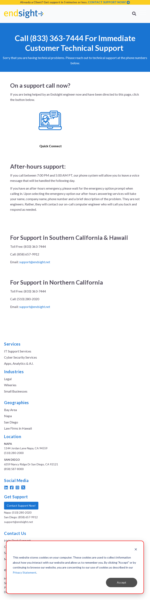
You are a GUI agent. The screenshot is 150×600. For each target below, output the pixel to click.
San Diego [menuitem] (11, 422)
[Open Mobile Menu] (142, 14)
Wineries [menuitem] (10, 385)
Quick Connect (50, 146)
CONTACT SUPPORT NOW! (107, 2)
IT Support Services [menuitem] (17, 351)
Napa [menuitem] (8, 416)
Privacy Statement (24, 572)
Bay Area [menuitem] (10, 410)
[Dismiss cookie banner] (135, 549)
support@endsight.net (34, 262)
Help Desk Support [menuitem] (17, 540)
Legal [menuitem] (8, 379)
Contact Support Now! (21, 505)
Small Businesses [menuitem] (15, 391)
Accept (121, 582)
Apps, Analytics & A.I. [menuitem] (18, 363)
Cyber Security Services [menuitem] (20, 357)
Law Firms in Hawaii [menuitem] (18, 428)
